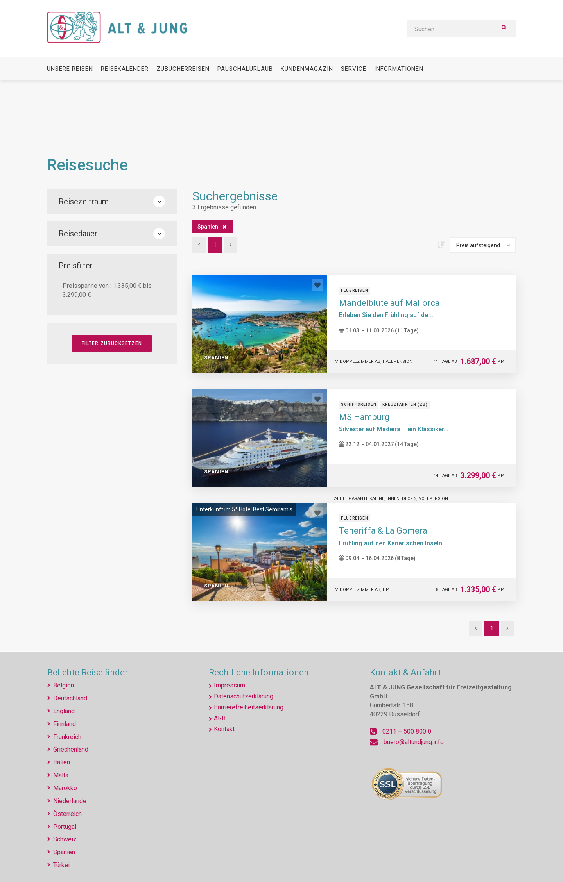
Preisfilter (76, 265)
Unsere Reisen (70, 68)
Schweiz (65, 839)
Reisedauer (112, 233)
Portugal (64, 826)
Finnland (64, 724)
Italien (61, 762)
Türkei (61, 865)
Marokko (65, 788)
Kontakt (224, 729)
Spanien (207, 226)
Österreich (67, 814)
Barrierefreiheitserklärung (248, 707)
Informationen (398, 68)
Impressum (229, 685)
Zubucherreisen (183, 68)
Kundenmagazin (307, 68)
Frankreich (67, 737)
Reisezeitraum (112, 201)
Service (353, 68)
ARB (220, 718)
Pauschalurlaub (245, 68)
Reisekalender (125, 68)
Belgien (63, 685)
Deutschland (70, 698)
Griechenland (70, 749)
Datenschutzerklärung (243, 696)
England (64, 711)
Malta (60, 775)
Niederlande (69, 801)
